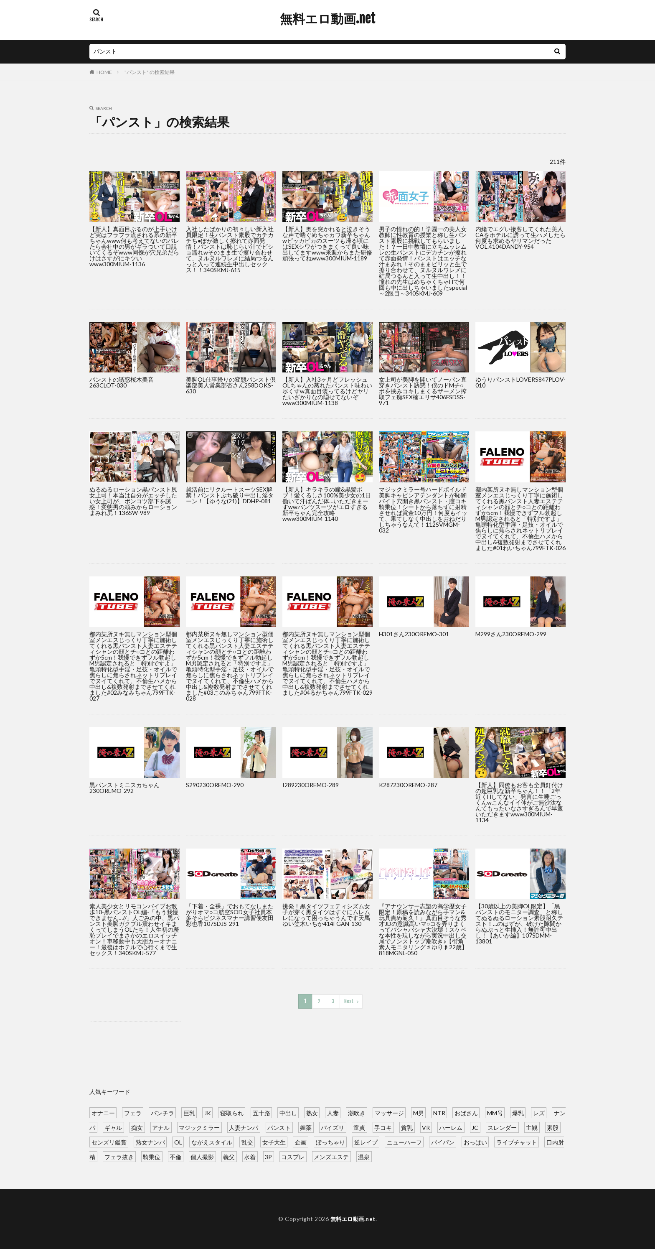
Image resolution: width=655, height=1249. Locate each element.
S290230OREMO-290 (215, 784)
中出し (288, 1112)
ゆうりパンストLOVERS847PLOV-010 (520, 382)
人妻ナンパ (243, 1126)
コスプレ (293, 1156)
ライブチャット (516, 1141)
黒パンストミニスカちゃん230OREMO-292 (124, 787)
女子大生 (274, 1141)
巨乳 (189, 1112)
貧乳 (407, 1126)
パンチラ (162, 1112)
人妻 (333, 1112)
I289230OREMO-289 (310, 784)
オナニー (103, 1112)
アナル (161, 1126)
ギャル (113, 1126)
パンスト (279, 1126)
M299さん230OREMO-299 (510, 633)
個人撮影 (202, 1156)
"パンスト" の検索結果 (149, 72)
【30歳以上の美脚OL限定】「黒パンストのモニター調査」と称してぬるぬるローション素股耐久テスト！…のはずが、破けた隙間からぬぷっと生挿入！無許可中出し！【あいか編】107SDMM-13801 (519, 923)
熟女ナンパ (150, 1141)
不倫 (175, 1156)
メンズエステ (331, 1156)
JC (475, 1126)
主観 (532, 1126)
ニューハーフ (404, 1141)
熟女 (312, 1112)
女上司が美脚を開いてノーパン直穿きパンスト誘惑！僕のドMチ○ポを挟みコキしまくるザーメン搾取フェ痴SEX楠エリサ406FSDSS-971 (423, 391)
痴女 (137, 1126)
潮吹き (357, 1112)
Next (348, 1001)
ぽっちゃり (330, 1141)
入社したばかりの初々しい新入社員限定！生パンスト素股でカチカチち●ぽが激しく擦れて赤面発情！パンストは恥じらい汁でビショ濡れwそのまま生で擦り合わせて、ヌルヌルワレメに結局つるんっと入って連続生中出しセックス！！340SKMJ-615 (230, 249)
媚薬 (306, 1126)
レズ (539, 1112)
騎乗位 (151, 1156)
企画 (301, 1141)
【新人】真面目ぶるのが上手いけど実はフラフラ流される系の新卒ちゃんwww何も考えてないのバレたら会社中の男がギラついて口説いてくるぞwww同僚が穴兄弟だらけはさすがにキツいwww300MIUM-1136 (134, 246)
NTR (439, 1112)
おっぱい (475, 1141)
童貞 (359, 1126)
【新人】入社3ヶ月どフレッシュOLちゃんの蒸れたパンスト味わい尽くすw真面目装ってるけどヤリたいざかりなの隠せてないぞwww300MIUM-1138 (327, 391)
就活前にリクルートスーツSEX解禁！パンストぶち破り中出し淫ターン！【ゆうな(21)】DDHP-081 (230, 495)
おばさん (466, 1112)
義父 (229, 1156)
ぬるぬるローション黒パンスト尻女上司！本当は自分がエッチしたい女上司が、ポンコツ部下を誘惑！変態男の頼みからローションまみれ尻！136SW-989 (133, 501)
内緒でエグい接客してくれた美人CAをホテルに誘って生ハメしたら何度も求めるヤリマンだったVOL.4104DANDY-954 (520, 237)
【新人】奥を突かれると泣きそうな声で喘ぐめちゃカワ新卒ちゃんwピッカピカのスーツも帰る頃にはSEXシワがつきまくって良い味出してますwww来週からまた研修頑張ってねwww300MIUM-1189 (327, 243)
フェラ (133, 1112)
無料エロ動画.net (327, 19)
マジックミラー (199, 1126)
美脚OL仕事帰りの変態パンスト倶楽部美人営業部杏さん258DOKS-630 (231, 385)
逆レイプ (366, 1141)
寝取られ (232, 1112)
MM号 (495, 1112)
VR (426, 1126)
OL (178, 1141)
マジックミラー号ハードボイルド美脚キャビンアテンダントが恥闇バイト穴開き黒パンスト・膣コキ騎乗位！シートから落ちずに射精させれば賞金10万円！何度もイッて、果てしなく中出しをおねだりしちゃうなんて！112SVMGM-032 (423, 510)
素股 (553, 1126)
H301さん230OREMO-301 (414, 633)
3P (268, 1156)
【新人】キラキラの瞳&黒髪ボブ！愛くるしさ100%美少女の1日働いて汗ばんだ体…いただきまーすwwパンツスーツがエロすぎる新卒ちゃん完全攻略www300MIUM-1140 (326, 504)
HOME (104, 72)
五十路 (261, 1112)
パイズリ (332, 1126)
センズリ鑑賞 (109, 1141)
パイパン (442, 1141)
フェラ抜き (119, 1156)
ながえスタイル (211, 1141)
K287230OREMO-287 (408, 784)
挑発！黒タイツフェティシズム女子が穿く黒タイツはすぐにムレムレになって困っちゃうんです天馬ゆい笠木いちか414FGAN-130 (326, 914)
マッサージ (389, 1112)
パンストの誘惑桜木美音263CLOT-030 (121, 382)
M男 (418, 1112)
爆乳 (518, 1112)
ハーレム (450, 1126)
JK (207, 1112)
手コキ (383, 1126)
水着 (250, 1156)
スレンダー (502, 1126)
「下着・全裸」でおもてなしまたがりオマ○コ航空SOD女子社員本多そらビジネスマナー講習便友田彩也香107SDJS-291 (230, 914)
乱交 (247, 1141)
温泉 (364, 1156)
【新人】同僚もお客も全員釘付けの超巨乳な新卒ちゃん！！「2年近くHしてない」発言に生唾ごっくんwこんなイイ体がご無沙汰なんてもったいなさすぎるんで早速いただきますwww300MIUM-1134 (519, 802)
